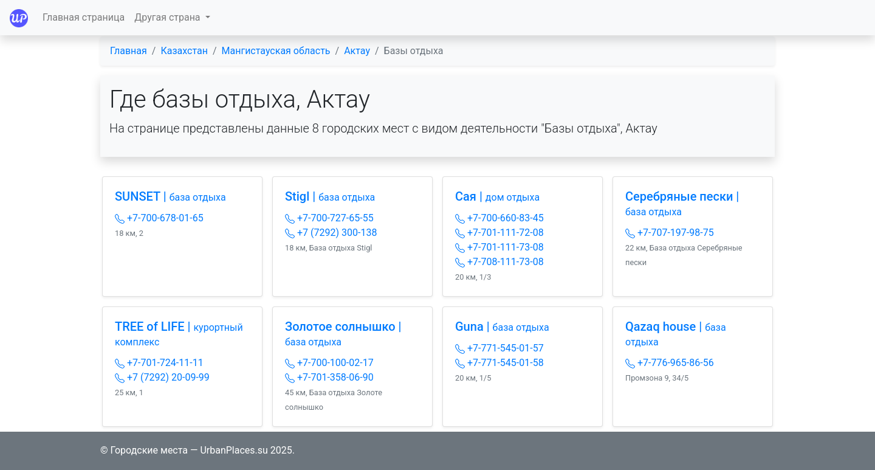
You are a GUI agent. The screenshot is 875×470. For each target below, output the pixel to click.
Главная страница (84, 17)
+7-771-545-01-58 (499, 362)
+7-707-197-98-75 (669, 232)
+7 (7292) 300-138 (331, 232)
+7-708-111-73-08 (499, 262)
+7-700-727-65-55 (329, 218)
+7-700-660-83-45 (499, 218)
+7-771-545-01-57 (499, 348)
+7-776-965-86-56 (669, 362)
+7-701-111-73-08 (499, 247)
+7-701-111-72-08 (499, 232)
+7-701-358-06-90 (329, 377)
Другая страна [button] (168, 17)
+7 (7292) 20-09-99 (162, 377)
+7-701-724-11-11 (159, 362)
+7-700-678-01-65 (159, 218)
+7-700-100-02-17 (329, 362)
